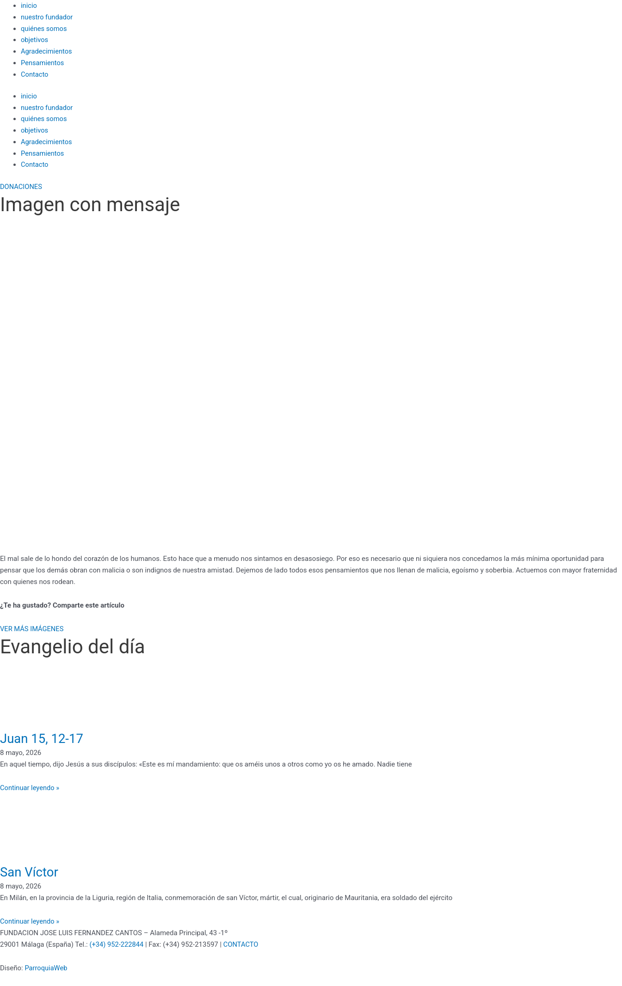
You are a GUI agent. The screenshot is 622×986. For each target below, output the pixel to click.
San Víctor (31, 872)
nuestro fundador (47, 17)
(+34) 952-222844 (116, 944)
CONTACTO (242, 944)
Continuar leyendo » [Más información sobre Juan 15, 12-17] (30, 788)
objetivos (35, 40)
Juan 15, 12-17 (45, 738)
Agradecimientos (47, 51)
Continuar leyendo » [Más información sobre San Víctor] (30, 921)
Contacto (35, 74)
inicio (29, 5)
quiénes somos (44, 28)
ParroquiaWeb (46, 968)
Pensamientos (43, 63)
